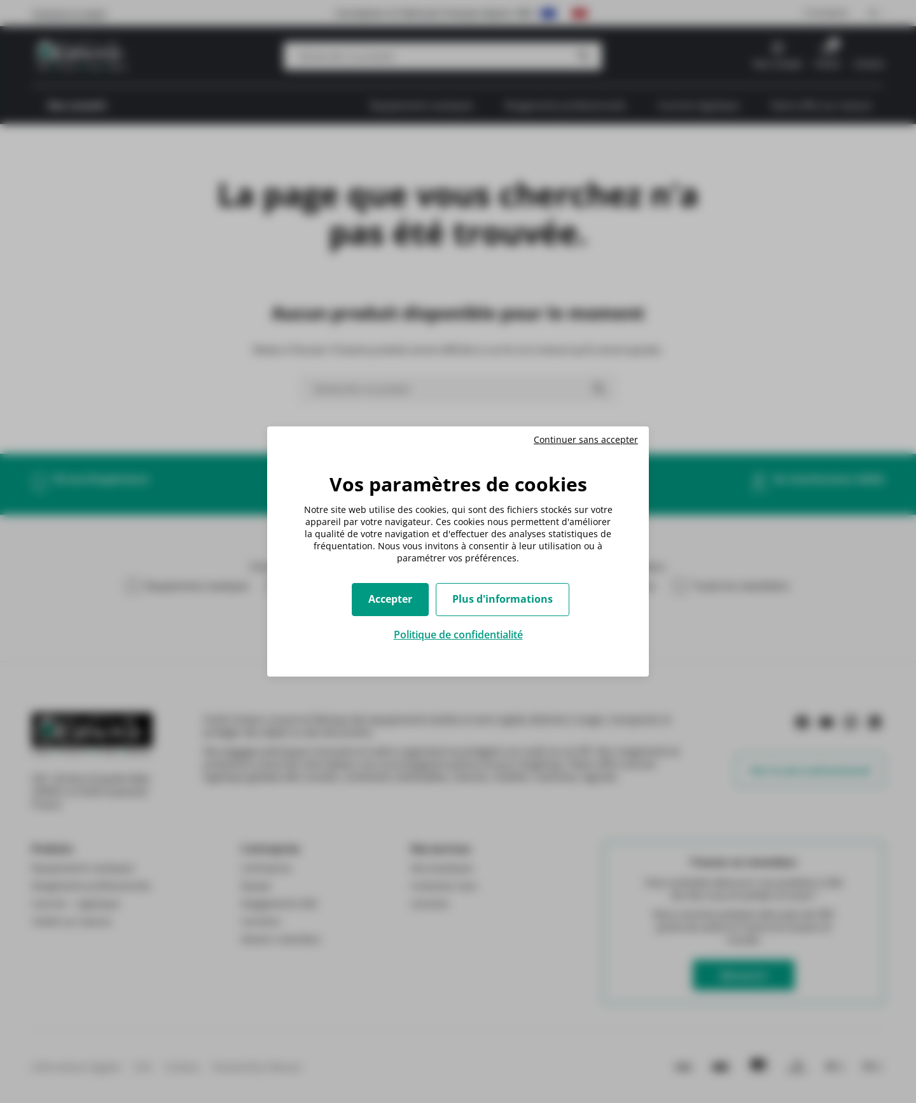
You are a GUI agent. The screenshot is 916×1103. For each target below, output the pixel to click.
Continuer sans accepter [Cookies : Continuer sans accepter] (586, 440)
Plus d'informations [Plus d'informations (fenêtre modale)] (502, 599)
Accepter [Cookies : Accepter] (390, 599)
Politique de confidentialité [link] (458, 635)
